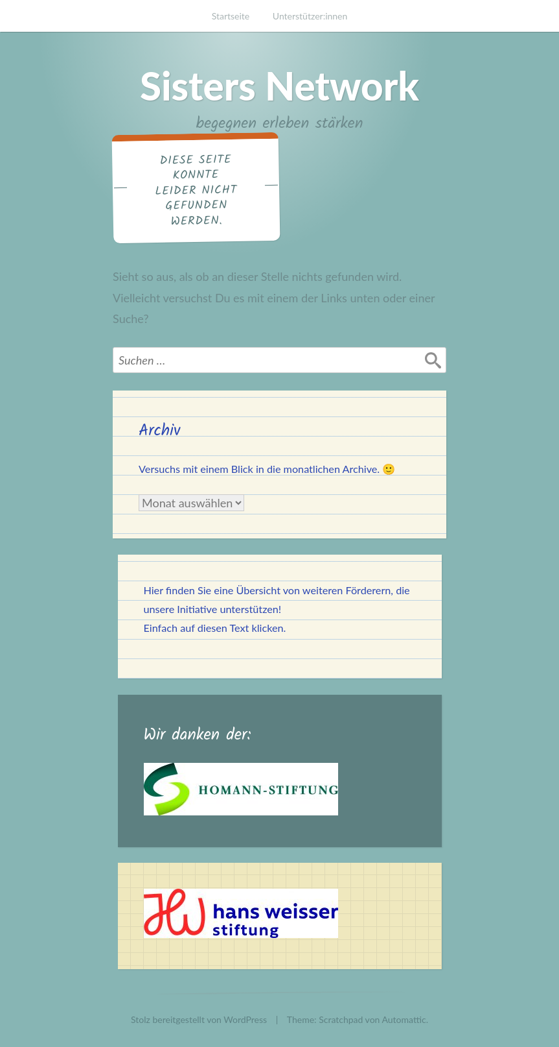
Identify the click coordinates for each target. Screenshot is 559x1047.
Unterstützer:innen (310, 15)
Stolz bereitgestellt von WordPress (199, 1019)
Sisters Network (279, 85)
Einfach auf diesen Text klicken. (215, 627)
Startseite (231, 15)
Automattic (404, 1019)
